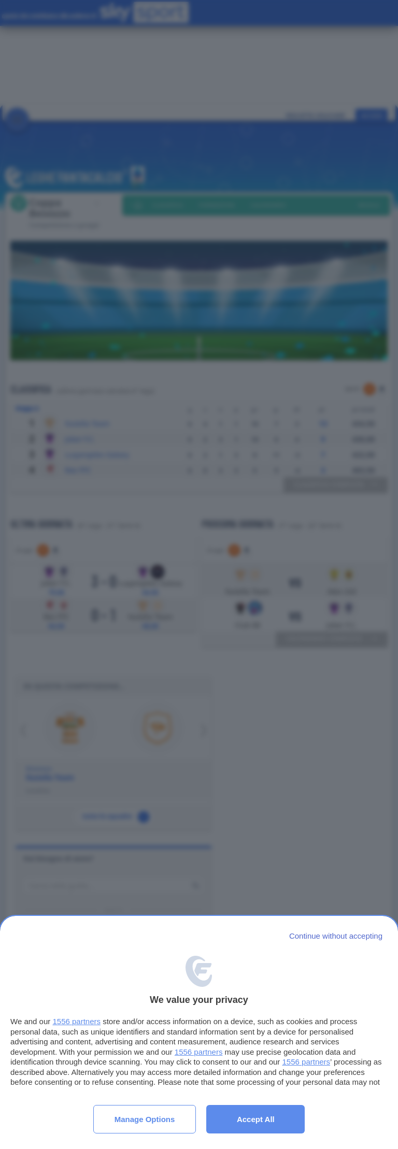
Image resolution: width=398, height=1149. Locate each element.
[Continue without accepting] (336, 935)
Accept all (256, 1119)
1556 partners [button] (76, 1021)
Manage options (145, 1119)
